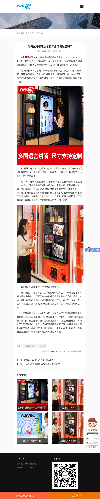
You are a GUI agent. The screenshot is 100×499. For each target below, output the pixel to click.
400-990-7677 (25, 495)
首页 (27, 33)
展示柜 (42, 346)
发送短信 (75, 495)
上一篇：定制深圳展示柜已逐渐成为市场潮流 (35, 360)
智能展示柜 (30, 346)
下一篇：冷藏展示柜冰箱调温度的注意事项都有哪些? (38, 364)
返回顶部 (92, 447)
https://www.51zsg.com (60, 351)
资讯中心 (35, 33)
